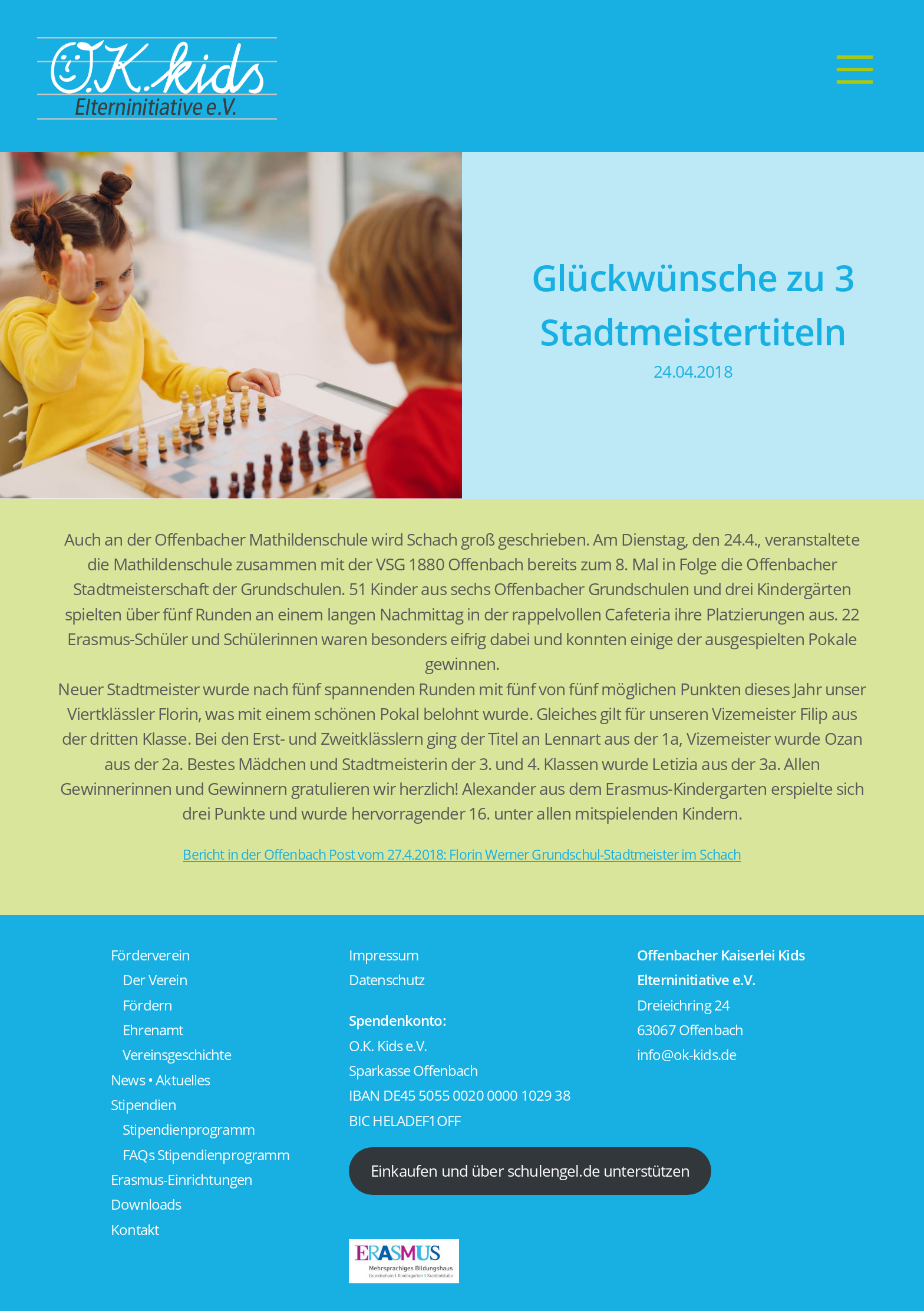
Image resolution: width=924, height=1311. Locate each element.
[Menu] (854, 69)
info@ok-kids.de (686, 1054)
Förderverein (150, 955)
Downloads (146, 1204)
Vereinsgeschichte (177, 1054)
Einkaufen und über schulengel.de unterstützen (530, 1170)
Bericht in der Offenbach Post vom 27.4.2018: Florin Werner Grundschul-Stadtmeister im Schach (462, 855)
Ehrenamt (153, 1030)
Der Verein (155, 979)
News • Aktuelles (160, 1080)
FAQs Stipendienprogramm (206, 1154)
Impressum (383, 955)
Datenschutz (387, 979)
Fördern (147, 1005)
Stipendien (143, 1104)
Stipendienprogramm (189, 1129)
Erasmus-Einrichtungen (181, 1179)
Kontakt (135, 1229)
